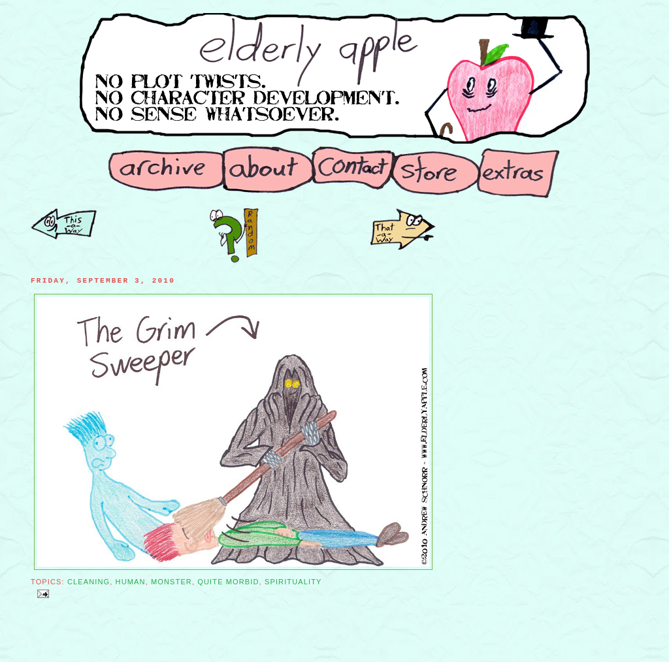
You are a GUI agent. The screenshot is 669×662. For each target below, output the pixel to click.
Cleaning (88, 582)
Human (131, 582)
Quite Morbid (228, 582)
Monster (171, 582)
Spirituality (293, 582)
